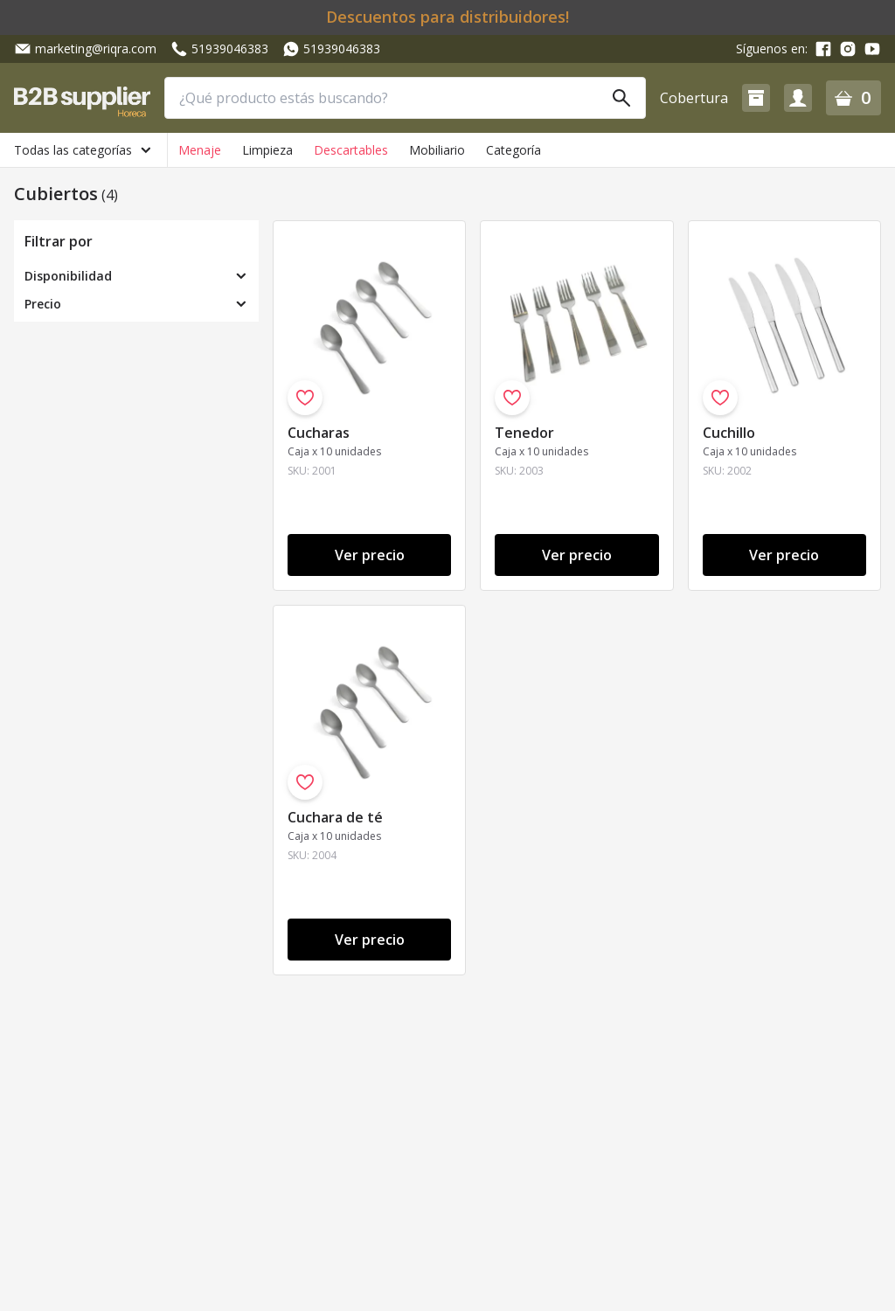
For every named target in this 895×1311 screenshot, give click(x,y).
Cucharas (319, 432)
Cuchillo (729, 432)
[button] (756, 98)
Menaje (199, 150)
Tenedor (524, 432)
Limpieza (267, 150)
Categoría (513, 150)
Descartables (351, 150)
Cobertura (694, 98)
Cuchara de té (335, 817)
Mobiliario (437, 150)
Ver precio (370, 555)
